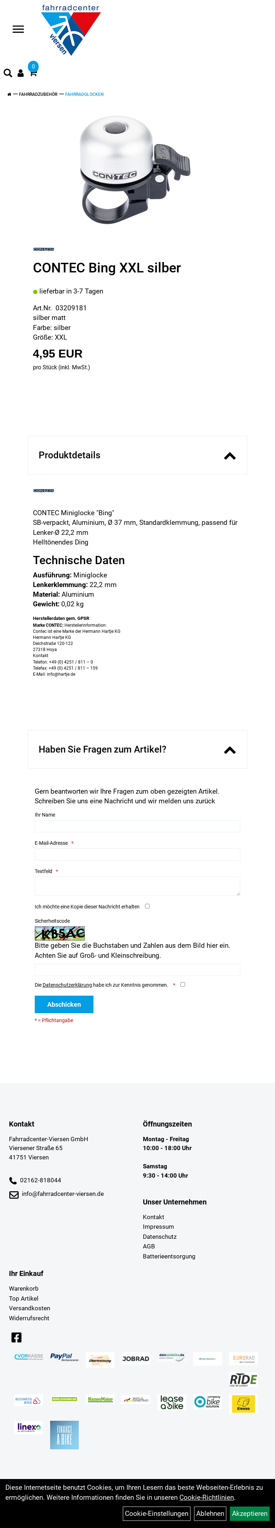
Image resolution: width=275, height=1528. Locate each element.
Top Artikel (23, 1298)
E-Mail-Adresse (51, 843)
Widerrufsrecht (29, 1318)
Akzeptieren (249, 1513)
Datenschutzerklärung (67, 985)
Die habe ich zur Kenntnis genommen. (102, 985)
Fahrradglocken (84, 94)
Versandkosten (29, 1308)
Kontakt (153, 1217)
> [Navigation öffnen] (15, 29)
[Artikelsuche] (8, 74)
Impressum (158, 1226)
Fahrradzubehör (38, 94)
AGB (149, 1246)
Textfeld (43, 871)
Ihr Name (45, 815)
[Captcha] (137, 970)
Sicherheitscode (52, 921)
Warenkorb (24, 1288)
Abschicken (64, 1004)
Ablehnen (210, 1513)
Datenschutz (160, 1236)
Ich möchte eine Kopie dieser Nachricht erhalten (87, 907)
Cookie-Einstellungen (156, 1513)
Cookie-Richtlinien (206, 1497)
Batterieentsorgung (169, 1256)
